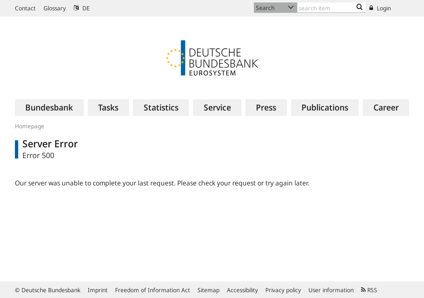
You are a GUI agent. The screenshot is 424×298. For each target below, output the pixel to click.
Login (380, 8)
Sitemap (208, 290)
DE (82, 8)
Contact (25, 8)
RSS (369, 290)
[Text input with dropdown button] (331, 7)
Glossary (54, 8)
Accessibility (242, 290)
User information (331, 290)
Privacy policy (283, 290)
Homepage (29, 126)
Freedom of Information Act (152, 290)
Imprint (98, 290)
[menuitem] (49, 107)
